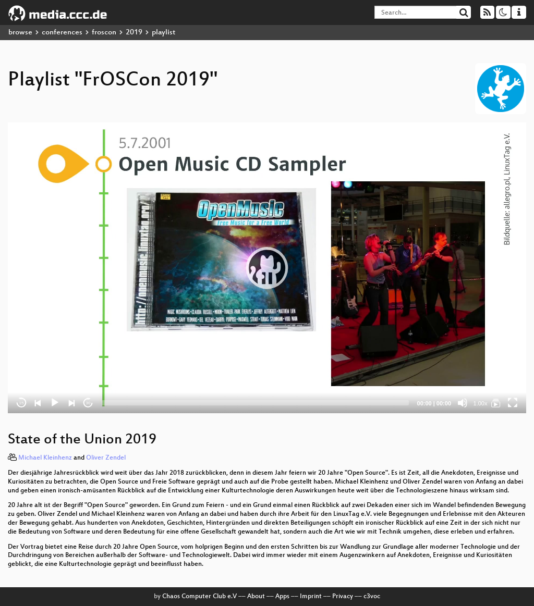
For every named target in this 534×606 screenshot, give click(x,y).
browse (20, 32)
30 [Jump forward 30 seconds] (88, 403)
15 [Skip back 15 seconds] (21, 403)
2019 (134, 32)
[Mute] (462, 403)
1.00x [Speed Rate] (481, 403)
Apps (282, 596)
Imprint (311, 596)
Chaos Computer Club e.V (199, 596)
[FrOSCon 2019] (496, 403)
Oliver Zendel (106, 458)
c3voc (371, 596)
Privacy (342, 596)
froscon (104, 32)
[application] (267, 267)
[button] (267, 268)
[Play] (55, 403)
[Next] (71, 403)
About (256, 596)
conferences (62, 32)
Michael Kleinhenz (45, 458)
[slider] (255, 402)
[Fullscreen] (512, 403)
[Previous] (38, 403)
